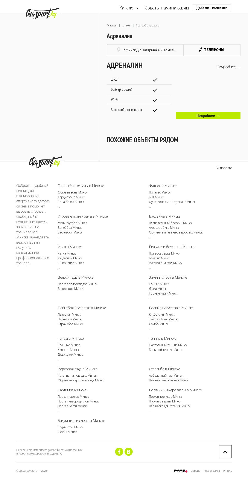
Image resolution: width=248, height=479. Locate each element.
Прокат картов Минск (73, 397)
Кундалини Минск (70, 258)
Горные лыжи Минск (163, 293)
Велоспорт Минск (70, 289)
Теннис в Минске (162, 338)
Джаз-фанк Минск (70, 354)
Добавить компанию (211, 7)
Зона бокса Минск (71, 202)
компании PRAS (222, 471)
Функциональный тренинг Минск (172, 202)
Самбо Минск (158, 324)
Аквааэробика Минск (164, 228)
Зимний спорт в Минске (168, 277)
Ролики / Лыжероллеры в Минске (175, 390)
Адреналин (125, 65)
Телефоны (211, 49)
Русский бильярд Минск (165, 263)
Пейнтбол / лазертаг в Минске (82, 308)
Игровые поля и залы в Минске (83, 216)
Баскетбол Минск (70, 232)
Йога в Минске (70, 246)
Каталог (129, 8)
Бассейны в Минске (165, 216)
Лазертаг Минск (69, 314)
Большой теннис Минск (165, 350)
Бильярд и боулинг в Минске (172, 246)
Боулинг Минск (159, 258)
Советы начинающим (167, 8)
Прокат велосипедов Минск (77, 284)
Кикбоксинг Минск (162, 314)
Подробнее (228, 66)
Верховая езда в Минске (77, 369)
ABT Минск (156, 197)
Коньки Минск (159, 284)
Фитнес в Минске (163, 185)
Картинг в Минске (72, 390)
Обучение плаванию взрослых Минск (175, 232)
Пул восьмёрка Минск (164, 253)
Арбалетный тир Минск (165, 375)
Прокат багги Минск (72, 406)
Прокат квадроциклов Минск (78, 401)
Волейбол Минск (70, 228)
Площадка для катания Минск (169, 406)
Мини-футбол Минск (72, 223)
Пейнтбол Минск (69, 319)
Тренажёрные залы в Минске (81, 185)
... (59, 206)
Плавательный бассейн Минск (170, 223)
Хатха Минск (67, 253)
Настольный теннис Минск (168, 345)
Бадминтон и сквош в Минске (81, 420)
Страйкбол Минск (70, 324)
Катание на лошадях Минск (77, 375)
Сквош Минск (67, 432)
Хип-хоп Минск (68, 350)
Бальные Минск (69, 345)
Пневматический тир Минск (169, 380)
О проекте (224, 168)
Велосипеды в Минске (75, 277)
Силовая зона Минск (72, 192)
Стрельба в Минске (164, 369)
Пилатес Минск (159, 192)
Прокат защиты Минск (165, 401)
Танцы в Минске (71, 338)
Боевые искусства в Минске (171, 308)
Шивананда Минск (71, 263)
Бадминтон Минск (70, 427)
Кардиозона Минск (71, 197)
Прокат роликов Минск (165, 397)
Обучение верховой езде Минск (81, 380)
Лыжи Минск (157, 289)
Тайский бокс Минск (163, 319)
